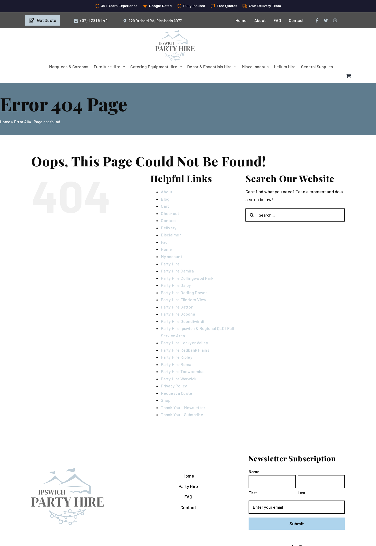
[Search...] (295, 215)
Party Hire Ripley (176, 357)
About (166, 191)
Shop (166, 400)
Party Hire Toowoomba (182, 371)
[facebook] (317, 20)
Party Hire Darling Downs (184, 292)
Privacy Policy (174, 385)
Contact (168, 220)
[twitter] (326, 20)
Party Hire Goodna (178, 313)
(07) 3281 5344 (94, 20)
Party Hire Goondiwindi (182, 321)
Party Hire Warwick (178, 378)
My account (171, 256)
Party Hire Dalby (176, 285)
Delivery (169, 227)
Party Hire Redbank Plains (185, 349)
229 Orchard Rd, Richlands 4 (152, 21)
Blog (165, 198)
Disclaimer (171, 234)
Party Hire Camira (177, 270)
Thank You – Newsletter (183, 407)
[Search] (251, 215)
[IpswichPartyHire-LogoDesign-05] (175, 32)
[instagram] (335, 20)
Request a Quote (176, 393)
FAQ (188, 496)
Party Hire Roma (176, 364)
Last (302, 492)
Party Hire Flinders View (183, 299)
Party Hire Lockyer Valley (184, 342)
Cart (165, 206)
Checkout (170, 213)
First (253, 492)
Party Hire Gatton (177, 306)
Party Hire (170, 263)
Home (5, 121)
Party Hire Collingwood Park (187, 278)
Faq (164, 242)
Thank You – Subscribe (182, 414)
